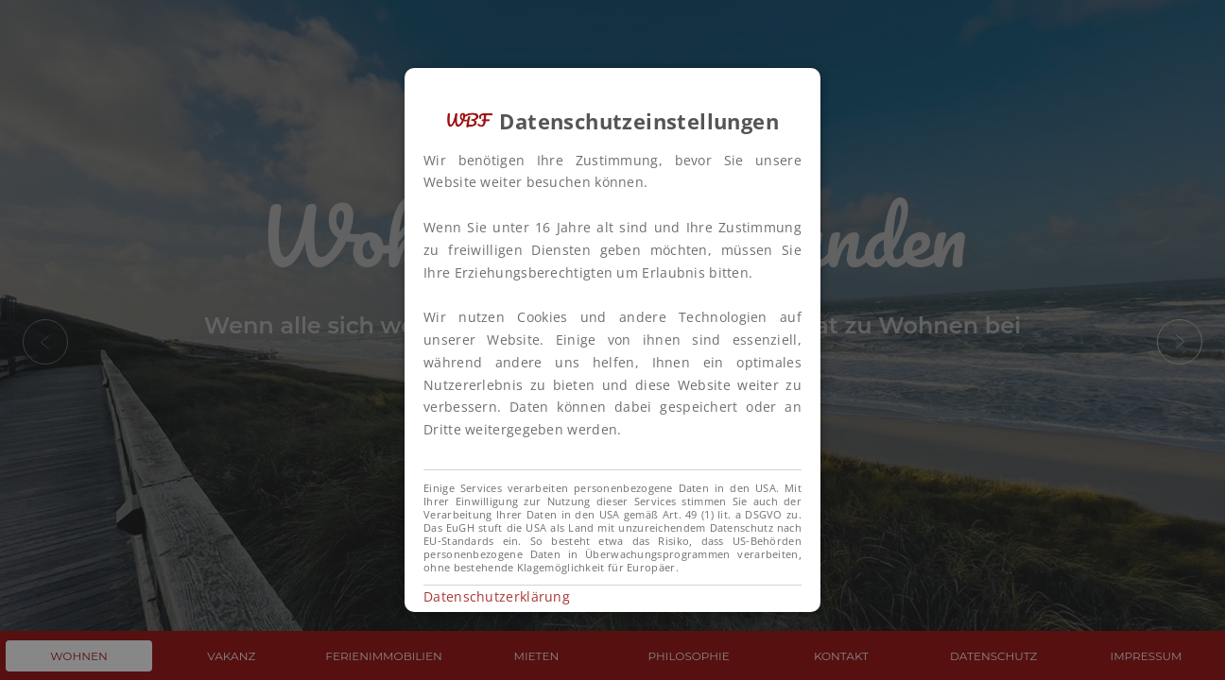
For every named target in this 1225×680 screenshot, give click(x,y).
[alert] (612, 340)
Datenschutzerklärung (496, 596)
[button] (612, 340)
